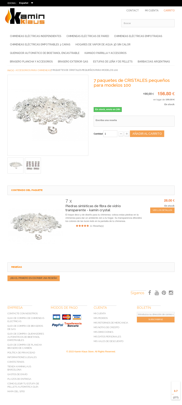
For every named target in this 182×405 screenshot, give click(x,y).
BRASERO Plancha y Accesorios (31, 61)
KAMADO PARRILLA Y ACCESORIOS (106, 53)
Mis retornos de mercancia (111, 322)
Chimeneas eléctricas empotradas (138, 36)
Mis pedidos (101, 318)
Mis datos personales (107, 336)
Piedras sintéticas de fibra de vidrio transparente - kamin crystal (93, 208)
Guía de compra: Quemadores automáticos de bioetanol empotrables (25, 336)
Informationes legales (22, 357)
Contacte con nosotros (22, 313)
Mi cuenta (100, 313)
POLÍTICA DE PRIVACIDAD (21, 352)
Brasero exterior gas (73, 61)
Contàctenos (15, 362)
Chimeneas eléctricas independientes (35, 36)
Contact (132, 10)
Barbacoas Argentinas (154, 61)
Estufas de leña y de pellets (113, 61)
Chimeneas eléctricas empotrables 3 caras (40, 44)
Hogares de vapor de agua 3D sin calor (103, 44)
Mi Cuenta (152, 10)
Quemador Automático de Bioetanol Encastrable (44, 53)
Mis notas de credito (106, 327)
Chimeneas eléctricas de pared (87, 36)
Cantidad (98, 134)
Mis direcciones (103, 332)
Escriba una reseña (106, 120)
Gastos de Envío (17, 374)
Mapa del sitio (16, 391)
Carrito (169, 10)
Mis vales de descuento (108, 341)
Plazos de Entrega (19, 379)
